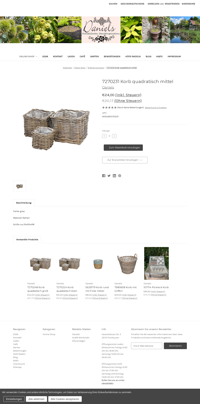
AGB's (159, 56)
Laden (71, 56)
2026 (45, 56)
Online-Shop (28, 56)
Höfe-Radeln (133, 56)
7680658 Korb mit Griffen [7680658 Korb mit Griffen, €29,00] (126, 289)
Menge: (106, 130)
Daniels (76, 334)
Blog (148, 56)
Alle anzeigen (78, 341)
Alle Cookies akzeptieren (65, 399)
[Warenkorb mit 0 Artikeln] (188, 4)
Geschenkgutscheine (132, 4)
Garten (94, 56)
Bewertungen (112, 56)
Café (82, 56)
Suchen (113, 4)
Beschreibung (23, 202)
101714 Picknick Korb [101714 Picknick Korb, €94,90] (156, 287)
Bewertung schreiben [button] (156, 107)
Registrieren (172, 4)
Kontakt (57, 56)
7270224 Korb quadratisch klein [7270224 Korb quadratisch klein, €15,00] (66, 289)
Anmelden (153, 4)
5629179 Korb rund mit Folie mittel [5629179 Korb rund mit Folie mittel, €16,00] (97, 289)
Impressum (174, 56)
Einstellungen (14, 399)
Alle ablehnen (36, 399)
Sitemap (17, 367)
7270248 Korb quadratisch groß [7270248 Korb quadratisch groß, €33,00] (37, 289)
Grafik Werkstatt (80, 337)
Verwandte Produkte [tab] (27, 239)
